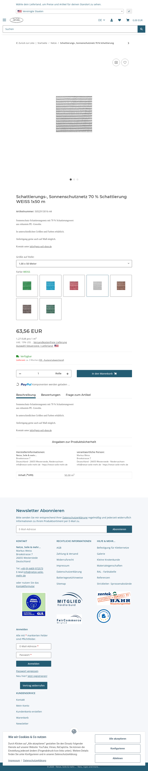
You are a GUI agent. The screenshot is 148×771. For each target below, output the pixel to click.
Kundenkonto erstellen (29, 711)
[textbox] (70, 11)
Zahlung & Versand (67, 553)
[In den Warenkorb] (19, 54)
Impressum (14, 760)
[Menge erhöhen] (67, 373)
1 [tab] (71, 179)
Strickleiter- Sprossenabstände (114, 583)
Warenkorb (22, 717)
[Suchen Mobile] (70, 29)
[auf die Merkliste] (125, 62)
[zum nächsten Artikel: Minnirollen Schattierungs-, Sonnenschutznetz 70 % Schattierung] (128, 43)
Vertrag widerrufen (34, 685)
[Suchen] (141, 29)
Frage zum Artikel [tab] (78, 394)
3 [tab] (77, 179)
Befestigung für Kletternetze (113, 547)
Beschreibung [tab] (26, 394)
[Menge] (38, 373)
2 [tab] (74, 179)
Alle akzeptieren (117, 738)
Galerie (101, 553)
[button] (112, 20)
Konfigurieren (117, 748)
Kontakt (20, 699)
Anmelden (33, 663)
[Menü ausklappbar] (4, 18)
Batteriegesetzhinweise (70, 577)
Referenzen (103, 577)
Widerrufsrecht (65, 559)
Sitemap (61, 583)
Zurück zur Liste (26, 42)
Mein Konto (22, 705)
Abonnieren (119, 529)
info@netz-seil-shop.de (41, 246)
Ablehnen (118, 758)
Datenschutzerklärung (34, 760)
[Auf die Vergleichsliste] (116, 62)
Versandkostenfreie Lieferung (50, 342)
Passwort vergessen (27, 671)
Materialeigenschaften (109, 565)
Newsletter (22, 723)
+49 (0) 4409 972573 (32, 568)
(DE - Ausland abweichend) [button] (51, 360)
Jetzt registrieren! (37, 676)
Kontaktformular (25, 586)
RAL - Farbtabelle (106, 571)
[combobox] (70, 11)
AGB (59, 547)
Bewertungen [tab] (50, 394)
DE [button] (100, 20)
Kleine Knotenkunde (108, 559)
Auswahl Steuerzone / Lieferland (37, 345)
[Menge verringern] (20, 373)
